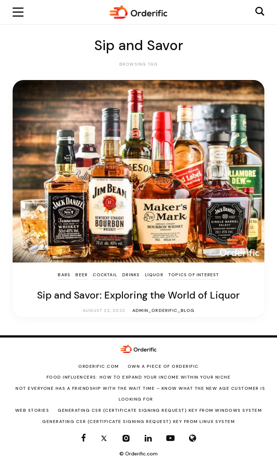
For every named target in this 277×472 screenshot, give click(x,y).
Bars (64, 275)
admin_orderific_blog (163, 310)
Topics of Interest (193, 275)
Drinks (131, 275)
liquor (154, 275)
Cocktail (105, 275)
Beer (81, 275)
